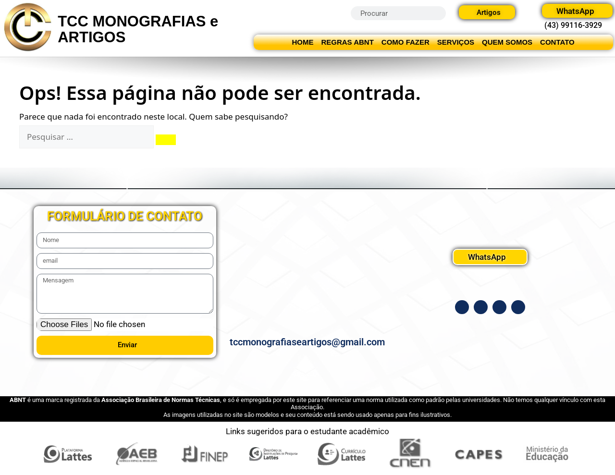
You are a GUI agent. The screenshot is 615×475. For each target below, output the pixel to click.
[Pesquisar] (166, 139)
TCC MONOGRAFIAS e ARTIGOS (138, 29)
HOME (302, 42)
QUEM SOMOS (507, 42)
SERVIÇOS (455, 42)
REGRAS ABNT (347, 42)
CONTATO (557, 42)
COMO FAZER (405, 42)
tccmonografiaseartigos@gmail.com (307, 342)
